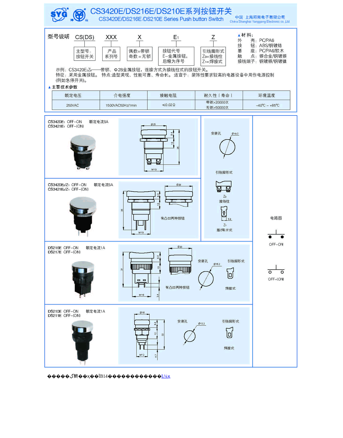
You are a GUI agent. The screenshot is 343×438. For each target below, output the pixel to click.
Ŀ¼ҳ (166, 376)
